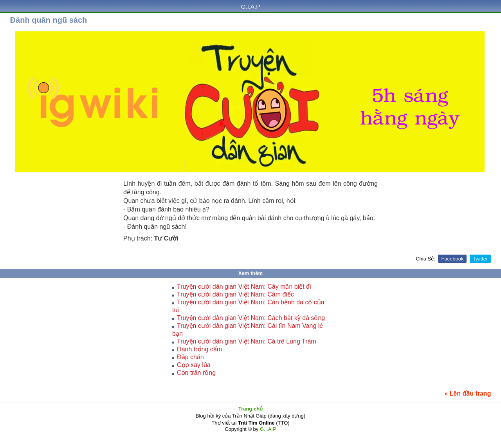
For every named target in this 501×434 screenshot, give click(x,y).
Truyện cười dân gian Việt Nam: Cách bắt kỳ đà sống (251, 318)
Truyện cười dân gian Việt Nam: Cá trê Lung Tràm (246, 341)
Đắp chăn (190, 357)
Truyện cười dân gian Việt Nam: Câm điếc (235, 294)
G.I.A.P (250, 6)
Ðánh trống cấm (199, 349)
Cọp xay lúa (194, 365)
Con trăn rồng (196, 372)
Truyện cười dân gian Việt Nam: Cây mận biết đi (244, 286)
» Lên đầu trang (467, 393)
